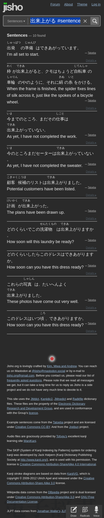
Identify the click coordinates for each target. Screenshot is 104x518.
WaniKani (30, 441)
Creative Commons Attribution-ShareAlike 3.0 (44, 497)
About (68, 4)
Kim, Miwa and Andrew (61, 366)
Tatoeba (92, 53)
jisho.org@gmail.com (20, 375)
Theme (82, 4)
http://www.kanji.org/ (34, 459)
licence (33, 413)
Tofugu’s (61, 436)
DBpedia (53, 492)
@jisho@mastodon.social (48, 371)
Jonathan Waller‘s (48, 511)
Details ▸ (91, 60)
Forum (55, 4)
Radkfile (78, 399)
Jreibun (74, 427)
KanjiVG (72, 473)
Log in (96, 4)
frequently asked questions (24, 380)
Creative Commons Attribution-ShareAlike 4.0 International (58, 464)
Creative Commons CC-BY (32, 427)
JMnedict (60, 399)
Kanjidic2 (47, 399)
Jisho (13, 7)
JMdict (35, 399)
